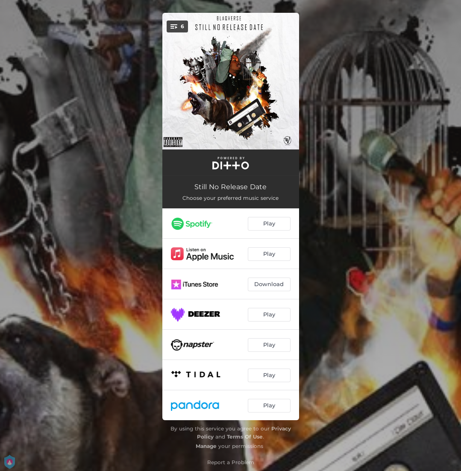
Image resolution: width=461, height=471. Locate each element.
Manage (206, 446)
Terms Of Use (245, 436)
